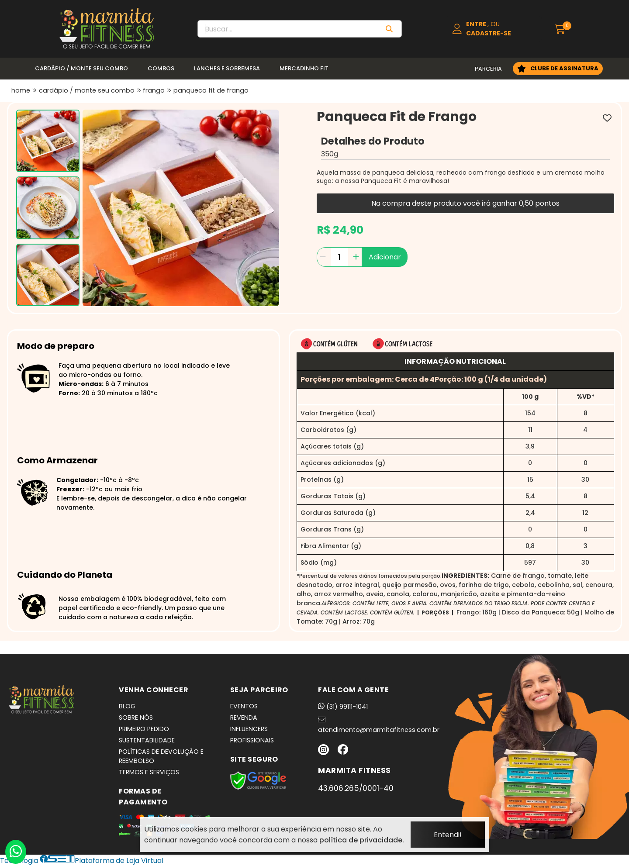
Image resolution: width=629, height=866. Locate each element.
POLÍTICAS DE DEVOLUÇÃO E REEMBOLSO (161, 756)
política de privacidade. (361, 840)
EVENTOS (244, 706)
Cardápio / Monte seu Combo (81, 68)
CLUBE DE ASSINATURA (564, 68)
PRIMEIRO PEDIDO (144, 729)
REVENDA (243, 717)
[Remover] (322, 257)
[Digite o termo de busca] (288, 29)
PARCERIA (488, 69)
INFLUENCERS (249, 729)
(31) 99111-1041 (343, 706)
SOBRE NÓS (136, 717)
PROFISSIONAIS (252, 740)
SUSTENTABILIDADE (147, 740)
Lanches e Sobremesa (227, 68)
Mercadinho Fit (304, 68)
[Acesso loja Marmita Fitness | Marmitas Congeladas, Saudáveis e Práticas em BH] (494, 28)
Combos (161, 68)
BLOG (127, 706)
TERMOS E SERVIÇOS (149, 772)
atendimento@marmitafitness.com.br (378, 725)
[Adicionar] (356, 257)
